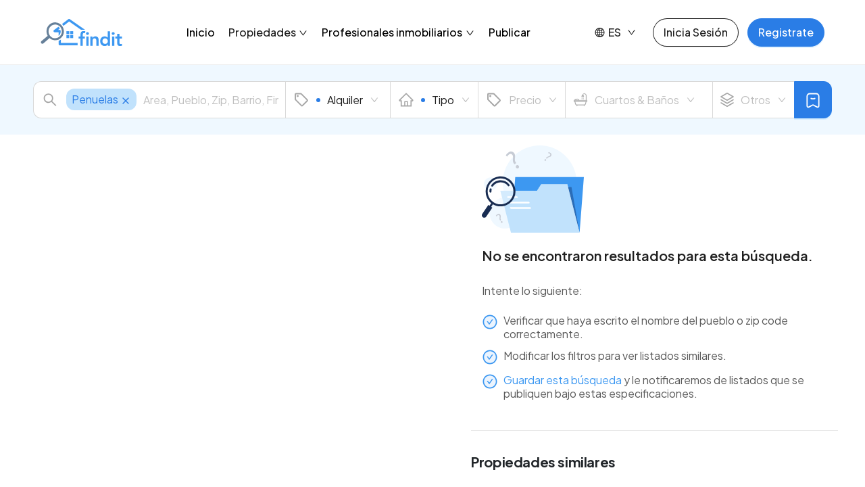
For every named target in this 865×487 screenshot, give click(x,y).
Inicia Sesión (696, 32)
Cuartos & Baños (634, 100)
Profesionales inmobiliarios (398, 32)
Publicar (509, 32)
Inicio (201, 32)
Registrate (786, 32)
